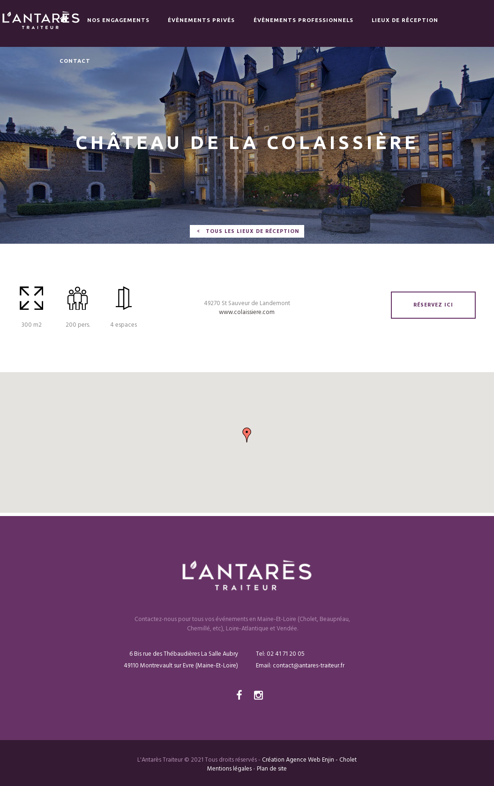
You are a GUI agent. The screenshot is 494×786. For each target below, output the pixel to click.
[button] (247, 434)
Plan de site (272, 769)
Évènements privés (201, 20)
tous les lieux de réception (252, 231)
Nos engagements (118, 20)
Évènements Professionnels (303, 20)
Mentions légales (229, 769)
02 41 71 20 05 (285, 654)
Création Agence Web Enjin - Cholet (309, 760)
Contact (75, 61)
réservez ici (433, 305)
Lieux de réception (405, 20)
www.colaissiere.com (247, 312)
